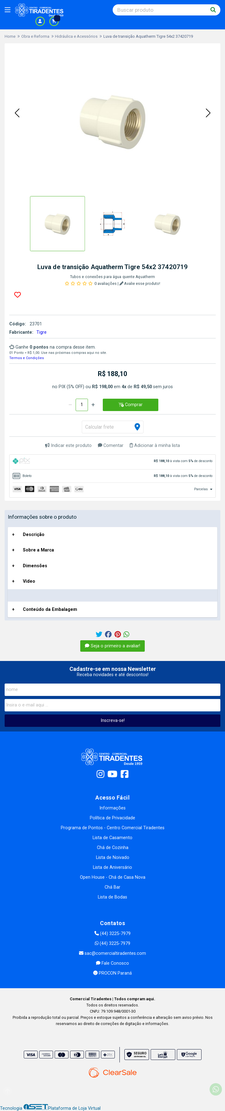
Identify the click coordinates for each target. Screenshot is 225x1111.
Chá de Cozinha (112, 847)
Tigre (41, 332)
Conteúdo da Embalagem (50, 609)
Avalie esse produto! (139, 283)
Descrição (33, 534)
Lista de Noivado (112, 857)
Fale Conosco (112, 963)
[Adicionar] (93, 405)
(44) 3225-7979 (112, 933)
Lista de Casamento (112, 837)
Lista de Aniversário (112, 867)
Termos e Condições (26, 358)
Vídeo (29, 581)
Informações (112, 808)
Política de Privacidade (112, 818)
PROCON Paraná (112, 973)
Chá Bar (112, 887)
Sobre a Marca (38, 550)
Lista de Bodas (112, 897)
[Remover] (70, 405)
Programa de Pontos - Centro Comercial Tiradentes (113, 827)
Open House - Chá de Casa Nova (112, 877)
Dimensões (35, 565)
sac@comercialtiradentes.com (112, 953)
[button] (17, 113)
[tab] (112, 462)
